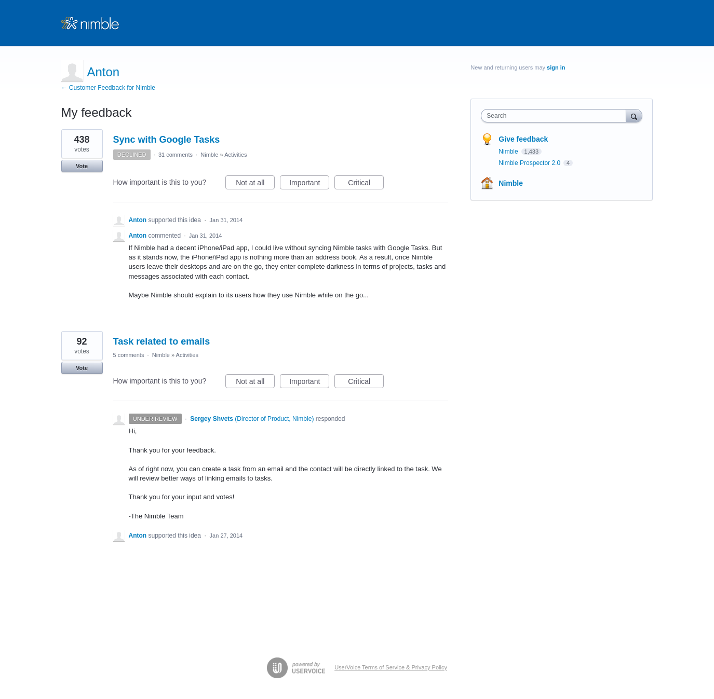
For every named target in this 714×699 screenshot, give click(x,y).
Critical (366, 184)
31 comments (175, 155)
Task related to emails (161, 341)
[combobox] (556, 115)
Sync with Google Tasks (166, 139)
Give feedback (523, 139)
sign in (556, 67)
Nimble (209, 155)
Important (309, 184)
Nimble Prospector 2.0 (530, 163)
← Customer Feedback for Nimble (108, 87)
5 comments (128, 355)
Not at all (255, 184)
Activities (235, 155)
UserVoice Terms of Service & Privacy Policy (390, 667)
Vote (82, 166)
